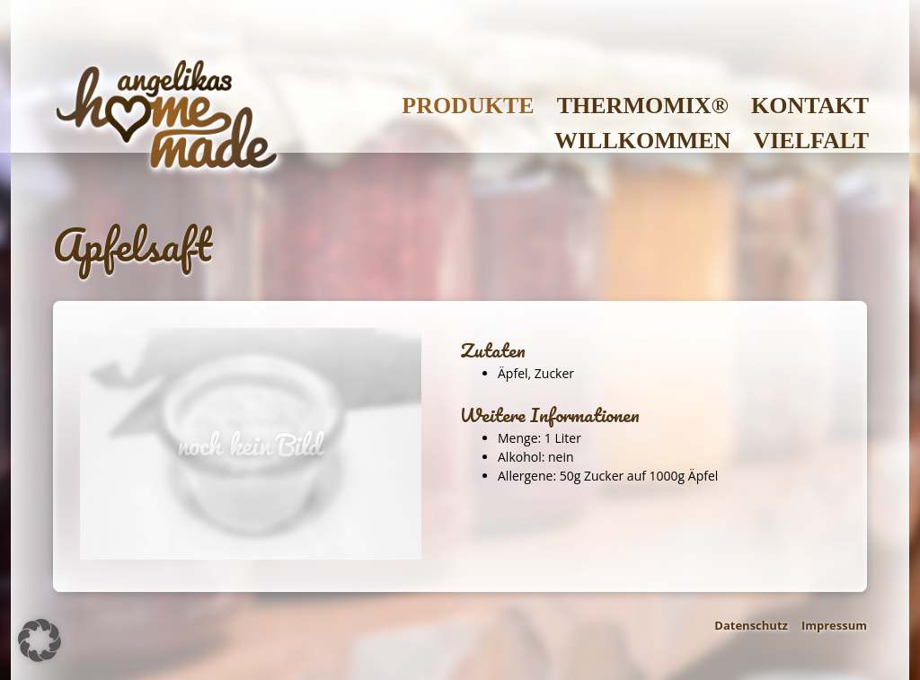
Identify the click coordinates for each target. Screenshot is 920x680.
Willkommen (642, 141)
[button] (39, 640)
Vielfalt (811, 141)
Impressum (834, 625)
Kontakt (810, 106)
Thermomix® (643, 106)
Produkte (468, 106)
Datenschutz (751, 625)
